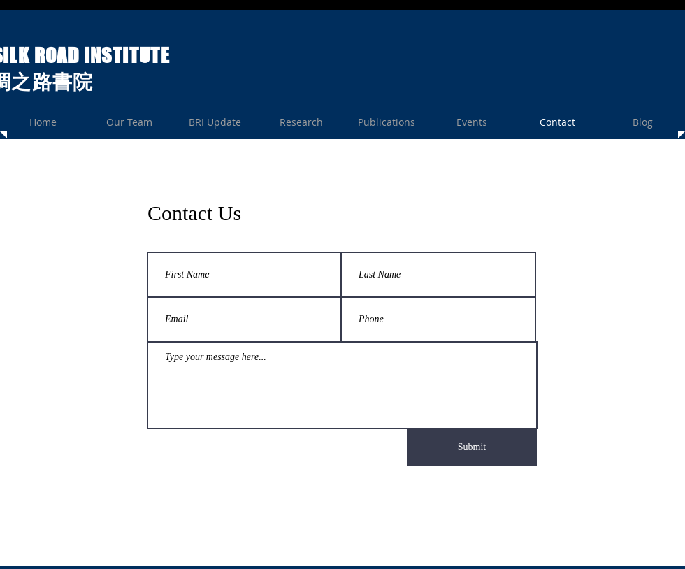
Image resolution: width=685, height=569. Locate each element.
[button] (300, 122)
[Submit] (472, 447)
